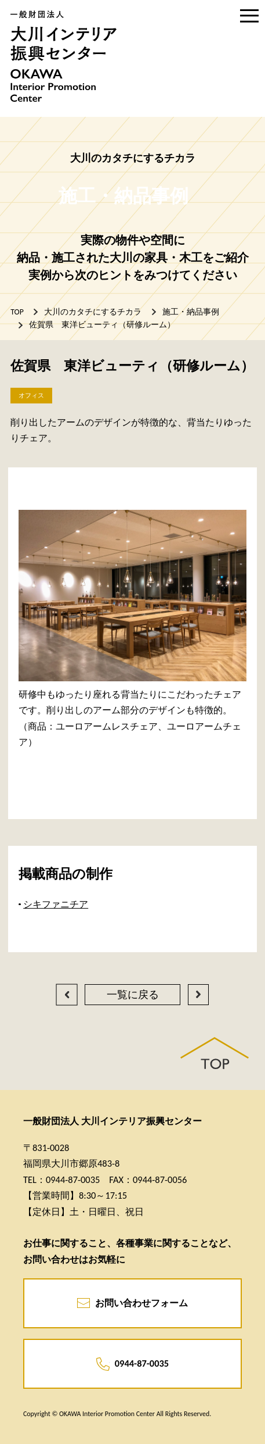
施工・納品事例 (190, 312)
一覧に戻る (133, 994)
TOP (16, 312)
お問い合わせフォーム (132, 1303)
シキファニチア (55, 904)
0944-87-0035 (132, 1364)
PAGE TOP (214, 1053)
